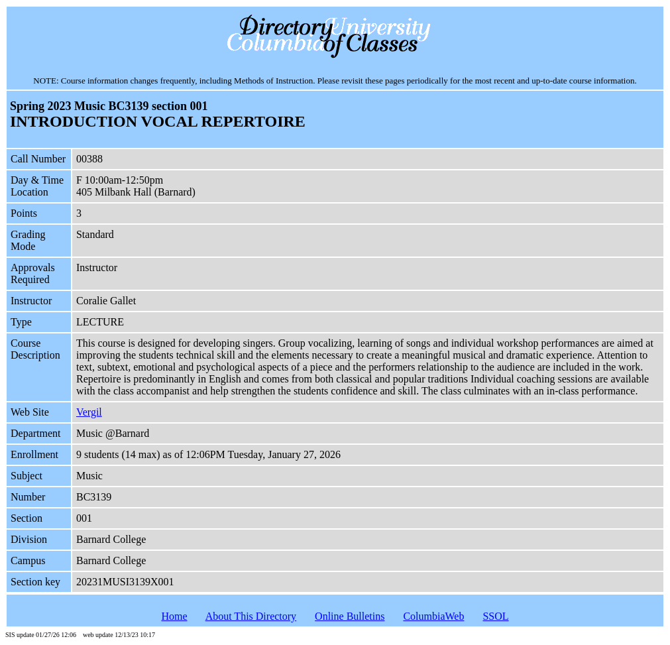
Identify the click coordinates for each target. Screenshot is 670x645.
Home (174, 616)
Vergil (89, 412)
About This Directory (250, 616)
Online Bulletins (349, 616)
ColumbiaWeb (433, 616)
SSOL (495, 616)
